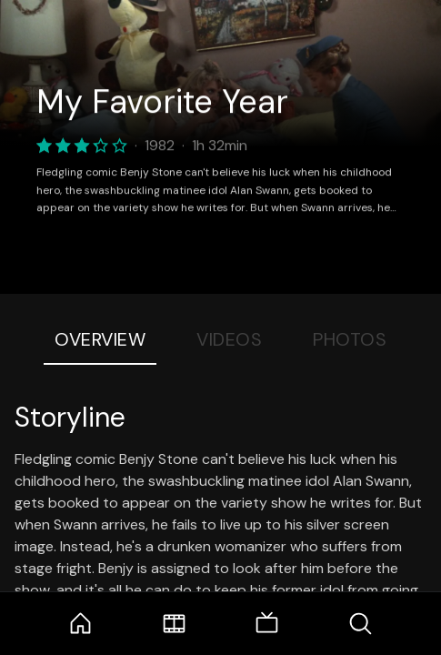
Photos (349, 339)
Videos (229, 339)
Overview (100, 339)
